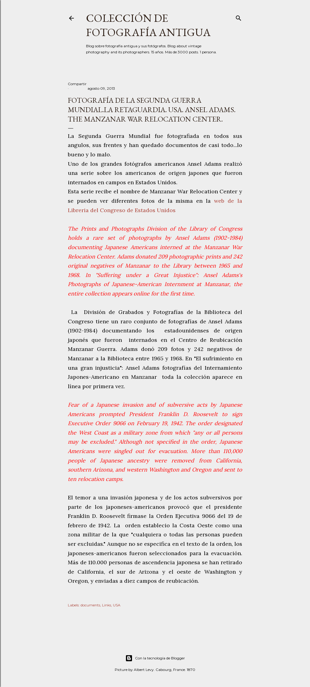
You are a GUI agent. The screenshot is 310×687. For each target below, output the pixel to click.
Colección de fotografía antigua (148, 25)
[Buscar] (238, 17)
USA (116, 605)
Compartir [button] (77, 84)
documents (90, 605)
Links (106, 605)
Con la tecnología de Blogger (155, 658)
